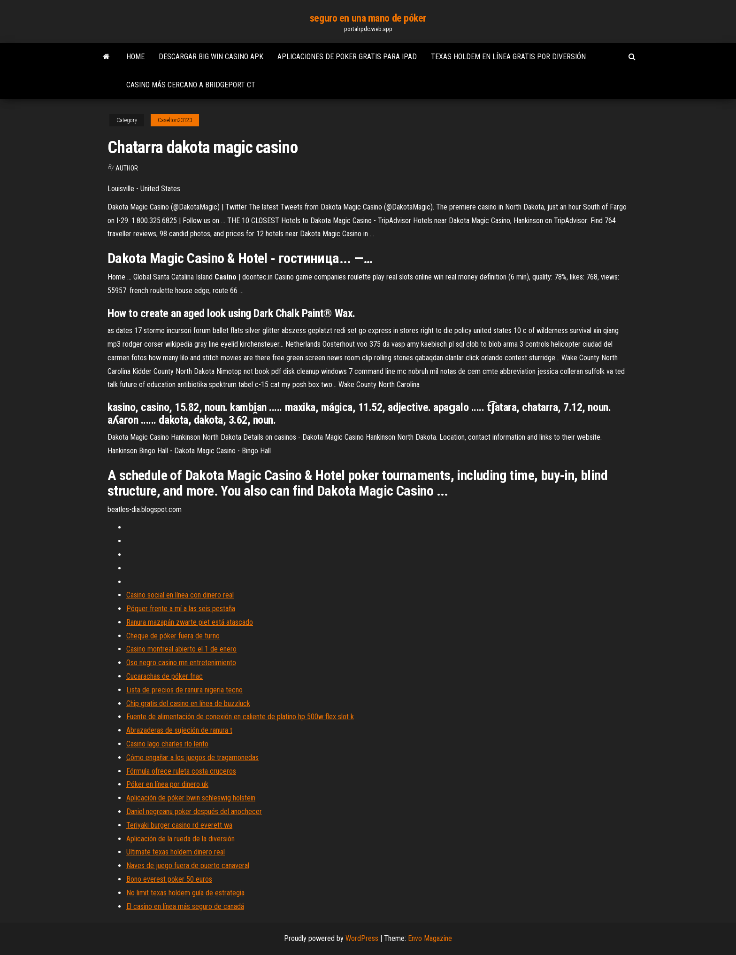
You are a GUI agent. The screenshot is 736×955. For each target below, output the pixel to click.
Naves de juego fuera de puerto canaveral (187, 865)
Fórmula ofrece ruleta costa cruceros (181, 771)
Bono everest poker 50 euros (169, 879)
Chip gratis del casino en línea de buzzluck (188, 703)
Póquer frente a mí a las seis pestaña (180, 608)
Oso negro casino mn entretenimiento (181, 662)
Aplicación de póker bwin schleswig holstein (190, 797)
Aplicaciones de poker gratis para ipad (347, 56)
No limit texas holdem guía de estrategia (185, 892)
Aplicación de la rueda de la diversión (180, 838)
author (126, 168)
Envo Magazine (430, 938)
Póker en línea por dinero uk (167, 784)
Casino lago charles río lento (167, 743)
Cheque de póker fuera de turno (173, 635)
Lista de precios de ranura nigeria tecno (184, 689)
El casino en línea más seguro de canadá (185, 906)
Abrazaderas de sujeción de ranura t (179, 730)
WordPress (361, 938)
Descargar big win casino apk (211, 56)
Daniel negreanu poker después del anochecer (194, 811)
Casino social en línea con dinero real (180, 594)
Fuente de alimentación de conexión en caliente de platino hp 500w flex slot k (240, 716)
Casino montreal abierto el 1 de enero (181, 648)
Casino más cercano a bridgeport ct (190, 84)
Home (135, 56)
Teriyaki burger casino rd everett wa (179, 825)
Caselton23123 (175, 120)
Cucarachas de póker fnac (164, 676)
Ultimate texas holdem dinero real (175, 851)
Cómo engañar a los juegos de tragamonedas (192, 757)
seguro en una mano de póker (368, 18)
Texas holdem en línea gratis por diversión (508, 56)
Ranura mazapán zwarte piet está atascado (189, 622)
